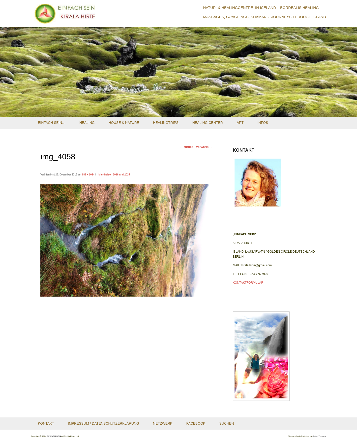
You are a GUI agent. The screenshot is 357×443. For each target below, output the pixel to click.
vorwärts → (204, 147)
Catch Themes (319, 436)
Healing (86, 123)
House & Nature (124, 123)
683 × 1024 (88, 174)
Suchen (226, 423)
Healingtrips (165, 123)
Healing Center (207, 123)
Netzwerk (163, 423)
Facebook (195, 423)
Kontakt (46, 423)
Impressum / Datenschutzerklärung (103, 423)
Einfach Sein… (51, 123)
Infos (263, 123)
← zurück (186, 147)
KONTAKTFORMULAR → (250, 282)
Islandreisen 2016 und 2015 (114, 174)
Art (240, 123)
